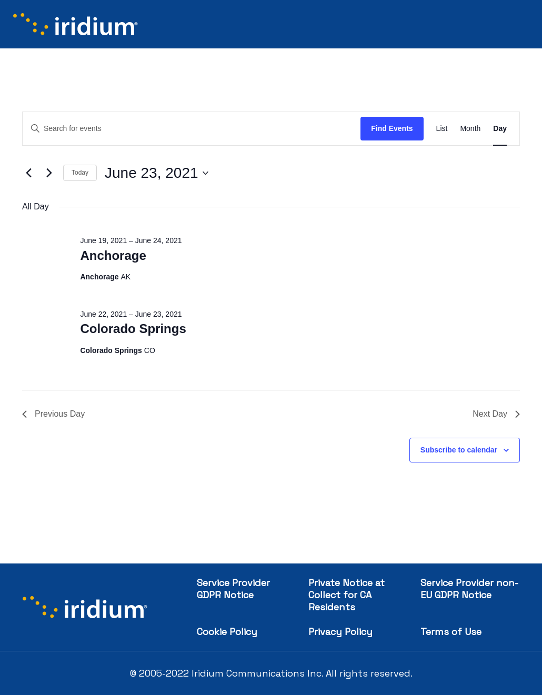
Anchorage (113, 255)
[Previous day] (28, 173)
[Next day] (49, 173)
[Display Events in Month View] (470, 128)
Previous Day (53, 413)
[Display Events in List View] (442, 128)
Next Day (496, 413)
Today (80, 172)
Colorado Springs (133, 328)
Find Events (392, 128)
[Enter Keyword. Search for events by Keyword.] (191, 128)
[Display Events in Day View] (500, 128)
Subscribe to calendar (458, 450)
